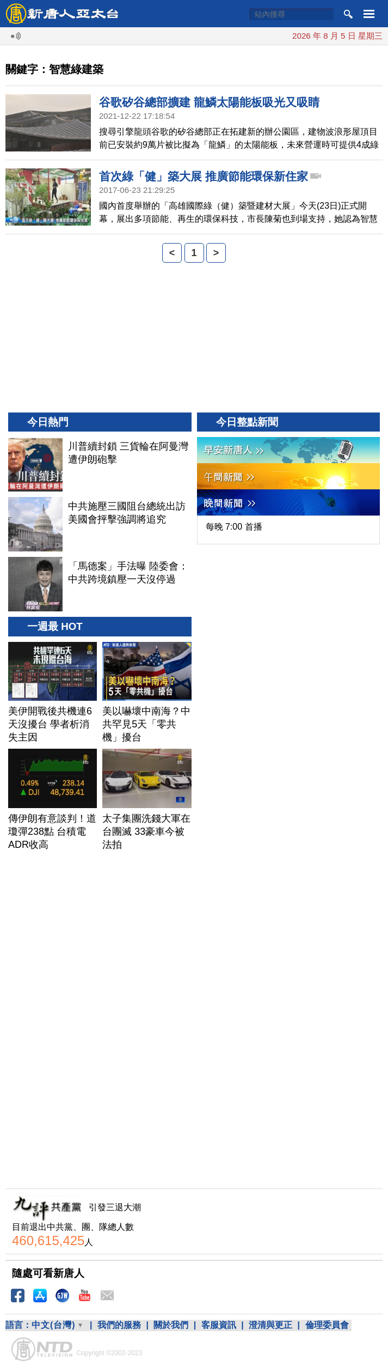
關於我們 (170, 1325)
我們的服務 (119, 1325)
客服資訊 (218, 1325)
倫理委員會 (327, 1325)
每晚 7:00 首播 (234, 526)
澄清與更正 (270, 1325)
